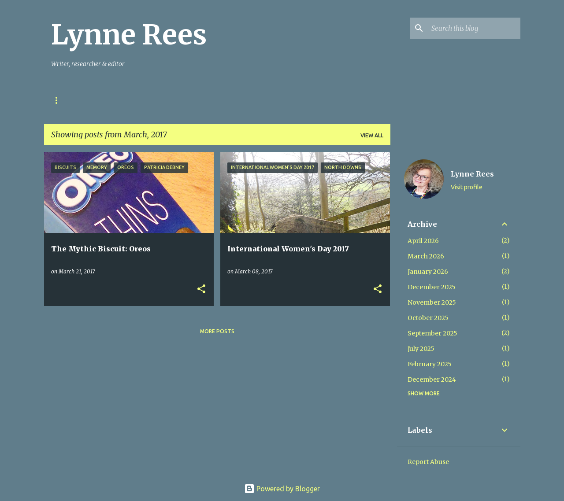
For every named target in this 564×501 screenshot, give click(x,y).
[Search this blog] (474, 28)
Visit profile (466, 187)
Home (59, 100)
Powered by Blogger (282, 489)
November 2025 (432, 302)
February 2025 (430, 364)
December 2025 (432, 287)
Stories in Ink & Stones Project (135, 100)
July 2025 (421, 349)
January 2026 (428, 272)
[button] (201, 289)
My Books (217, 100)
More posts (217, 331)
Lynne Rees (129, 35)
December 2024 (432, 379)
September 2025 (432, 333)
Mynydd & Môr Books (283, 100)
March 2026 (426, 256)
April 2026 (423, 241)
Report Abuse (428, 462)
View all (371, 135)
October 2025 (428, 318)
